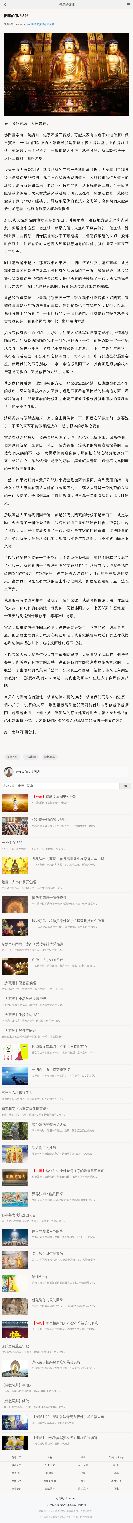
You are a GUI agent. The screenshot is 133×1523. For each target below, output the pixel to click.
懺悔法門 (17, 1481)
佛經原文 (71, 1504)
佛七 (116, 1488)
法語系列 (83, 1488)
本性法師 (116, 1481)
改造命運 (50, 1465)
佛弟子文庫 (67, 4)
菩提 (83, 1481)
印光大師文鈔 (116, 1457)
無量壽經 (17, 1488)
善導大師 (17, 1457)
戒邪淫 (116, 1465)
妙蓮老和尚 (50, 1481)
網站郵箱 (81, 1504)
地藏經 (50, 1473)
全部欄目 (31, 756)
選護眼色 (41, 24)
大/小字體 (31, 24)
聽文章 (50, 24)
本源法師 (17, 1473)
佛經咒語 (17, 1465)
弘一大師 (83, 1465)
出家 (83, 1473)
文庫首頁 (12, 756)
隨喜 (116, 1473)
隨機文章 (49, 756)
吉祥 (49, 1457)
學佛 (83, 1457)
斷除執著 (50, 1488)
